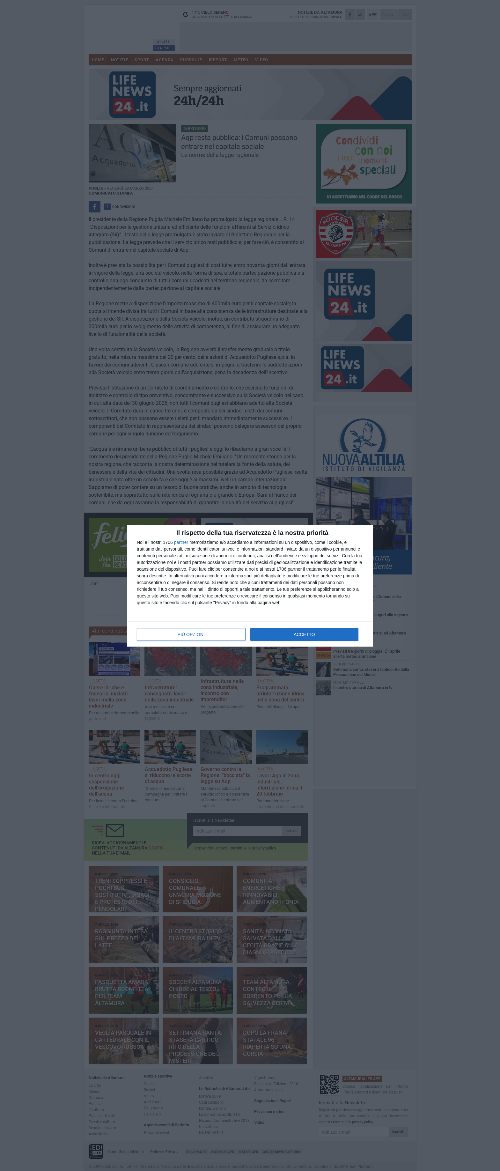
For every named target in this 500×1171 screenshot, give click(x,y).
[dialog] (250, 586)
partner (181, 542)
